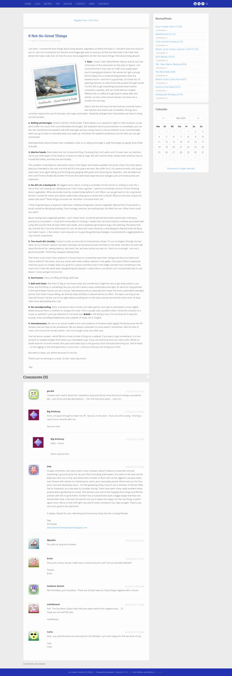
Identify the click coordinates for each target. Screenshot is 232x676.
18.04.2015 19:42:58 (134, 467)
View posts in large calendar (181, 168)
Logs (37, 3)
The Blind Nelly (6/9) (165, 71)
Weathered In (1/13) (165, 34)
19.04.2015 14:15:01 (134, 559)
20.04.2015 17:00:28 (134, 604)
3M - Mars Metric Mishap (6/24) (171, 64)
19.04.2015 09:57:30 (134, 540)
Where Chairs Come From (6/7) (171, 79)
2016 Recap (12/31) (165, 56)
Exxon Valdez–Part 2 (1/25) (169, 26)
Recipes (48, 3)
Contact (80, 3)
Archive (67, 3)
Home (28, 3)
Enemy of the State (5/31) (168, 86)
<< (163, 118)
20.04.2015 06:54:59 (134, 586)
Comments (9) (54, 40)
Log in (160, 672)
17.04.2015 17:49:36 (134, 439)
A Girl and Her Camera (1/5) (169, 41)
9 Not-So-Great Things (47, 36)
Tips (58, 3)
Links (92, 3)
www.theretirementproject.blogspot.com (67, 527)
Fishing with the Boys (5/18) (169, 94)
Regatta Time (80, 20)
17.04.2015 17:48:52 (134, 411)
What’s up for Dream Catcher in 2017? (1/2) (177, 49)
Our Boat (103, 3)
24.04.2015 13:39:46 (134, 632)
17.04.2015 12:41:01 (134, 391)
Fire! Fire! (93, 20)
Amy (44, 40)
